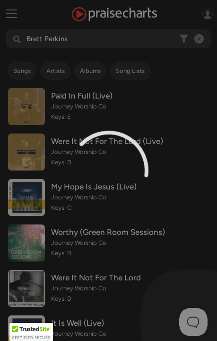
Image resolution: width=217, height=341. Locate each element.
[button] (31, 332)
